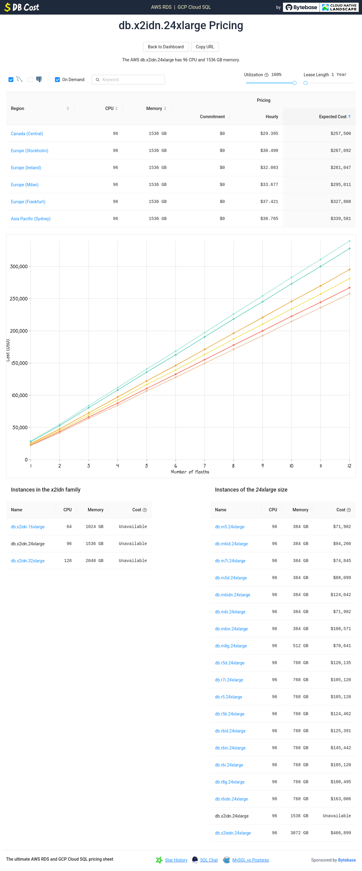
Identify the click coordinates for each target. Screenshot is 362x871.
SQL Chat (209, 860)
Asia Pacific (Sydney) (31, 218)
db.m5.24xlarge (229, 526)
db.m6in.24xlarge (231, 628)
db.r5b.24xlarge (229, 714)
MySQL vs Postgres (250, 860)
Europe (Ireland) (26, 167)
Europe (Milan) (25, 184)
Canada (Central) (27, 133)
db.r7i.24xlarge (229, 679)
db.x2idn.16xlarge (28, 526)
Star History (176, 860)
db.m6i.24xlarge (230, 611)
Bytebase (347, 860)
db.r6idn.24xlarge (231, 799)
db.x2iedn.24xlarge (233, 833)
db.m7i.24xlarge (230, 560)
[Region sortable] (40, 108)
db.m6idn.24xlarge (232, 594)
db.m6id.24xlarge (231, 543)
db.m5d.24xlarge (231, 577)
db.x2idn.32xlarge (28, 560)
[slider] (294, 83)
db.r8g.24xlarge (229, 782)
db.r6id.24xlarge (230, 731)
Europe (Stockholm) (29, 150)
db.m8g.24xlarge (231, 645)
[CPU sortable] (98, 108)
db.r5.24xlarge (228, 696)
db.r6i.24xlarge (229, 765)
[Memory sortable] (147, 108)
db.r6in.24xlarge (230, 748)
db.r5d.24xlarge (229, 662)
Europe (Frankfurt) (28, 201)
